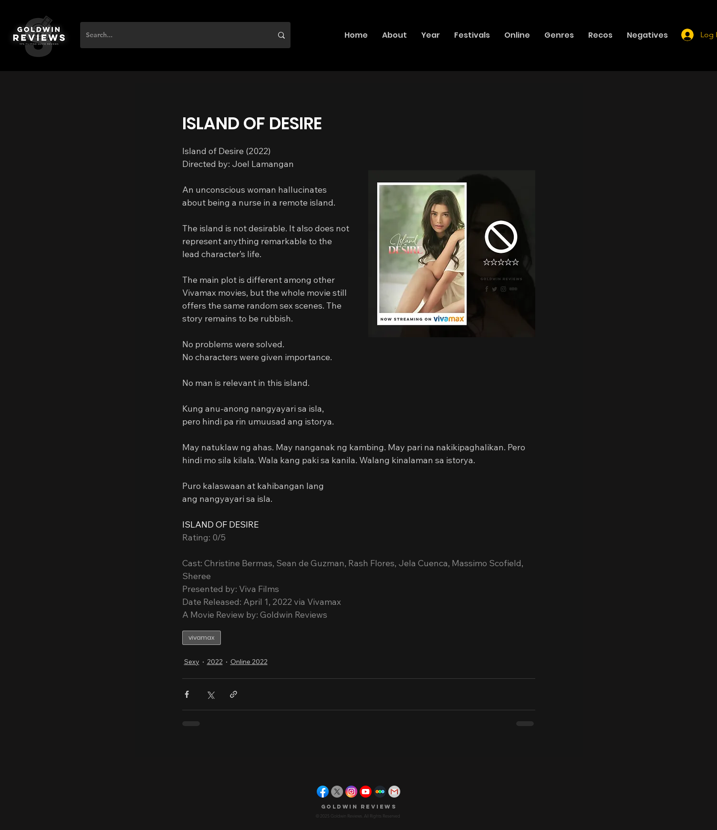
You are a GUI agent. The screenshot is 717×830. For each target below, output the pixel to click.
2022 (215, 661)
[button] (394, 35)
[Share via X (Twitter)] (210, 694)
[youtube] (366, 792)
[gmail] (394, 792)
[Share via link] (233, 694)
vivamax (201, 637)
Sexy (191, 661)
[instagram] (351, 792)
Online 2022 (249, 661)
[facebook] (323, 792)
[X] (337, 792)
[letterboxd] (380, 792)
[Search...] (172, 35)
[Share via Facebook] (186, 694)
